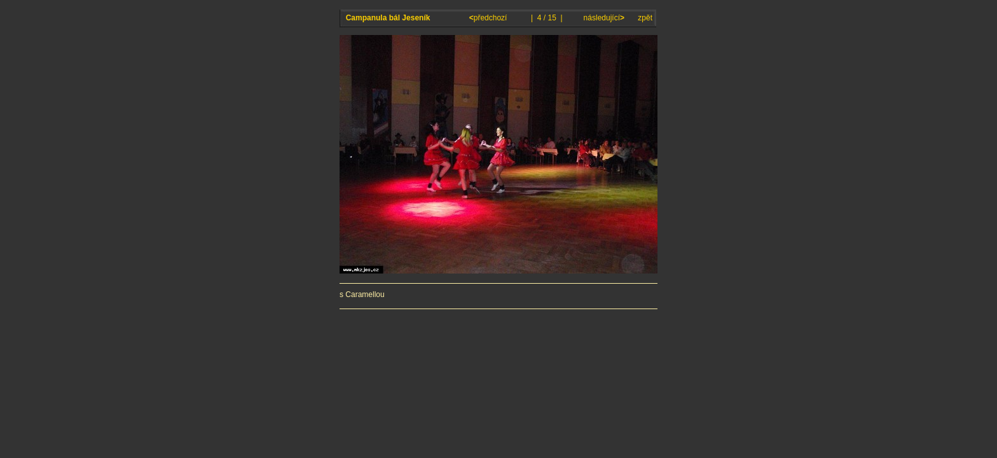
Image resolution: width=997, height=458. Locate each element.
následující (602, 17)
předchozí (489, 17)
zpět (645, 17)
